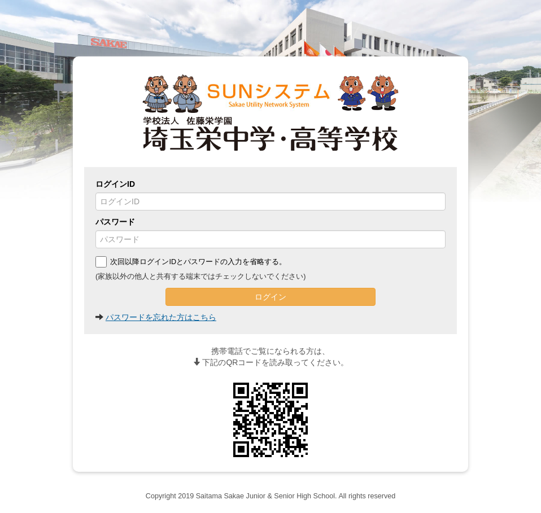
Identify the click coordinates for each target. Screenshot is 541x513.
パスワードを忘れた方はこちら (161, 317)
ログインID (115, 183)
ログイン (270, 296)
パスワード (115, 221)
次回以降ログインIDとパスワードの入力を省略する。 (190, 262)
